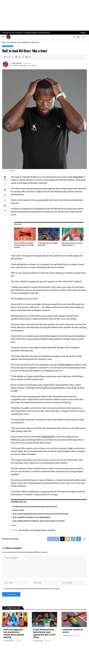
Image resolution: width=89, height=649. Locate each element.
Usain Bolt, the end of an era (73, 630)
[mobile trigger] (4, 37)
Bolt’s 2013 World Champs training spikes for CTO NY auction (24, 245)
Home (4, 42)
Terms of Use (44, 32)
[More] (29, 57)
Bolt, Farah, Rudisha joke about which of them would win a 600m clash (40, 514)
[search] (73, 37)
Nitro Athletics (24, 530)
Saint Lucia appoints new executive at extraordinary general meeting (13, 633)
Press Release (11, 42)
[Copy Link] (23, 57)
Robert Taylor (68, 636)
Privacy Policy (31, 32)
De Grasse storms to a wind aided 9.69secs (72, 244)
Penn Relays (66, 365)
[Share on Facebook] (12, 57)
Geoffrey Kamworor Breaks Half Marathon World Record (35, 506)
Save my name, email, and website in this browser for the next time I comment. (32, 589)
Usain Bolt (78, 177)
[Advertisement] (44, 15)
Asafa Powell (48, 437)
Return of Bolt (18, 510)
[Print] (26, 57)
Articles (66, 626)
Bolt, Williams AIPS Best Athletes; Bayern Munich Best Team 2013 (38, 521)
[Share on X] (16, 57)
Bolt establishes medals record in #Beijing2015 (31, 517)
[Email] (19, 57)
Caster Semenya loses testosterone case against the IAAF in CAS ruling (44, 633)
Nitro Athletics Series (39, 530)
